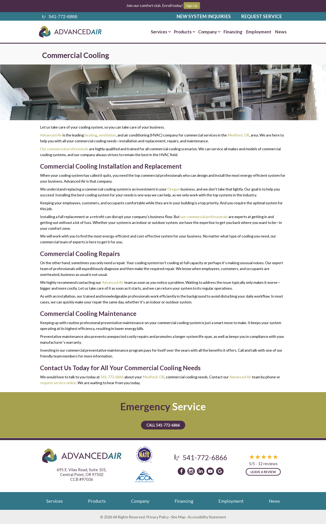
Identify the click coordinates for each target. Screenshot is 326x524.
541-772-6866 (112, 377)
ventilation (107, 135)
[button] (169, 31)
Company (207, 31)
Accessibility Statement (207, 517)
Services (159, 31)
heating (90, 135)
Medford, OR (238, 135)
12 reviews (268, 463)
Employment (258, 31)
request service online (58, 382)
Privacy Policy (157, 517)
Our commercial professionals (64, 148)
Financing (232, 31)
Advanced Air (51, 135)
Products (183, 31)
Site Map (178, 517)
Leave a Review (263, 472)
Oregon (173, 189)
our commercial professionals (204, 216)
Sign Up (191, 6)
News (281, 31)
